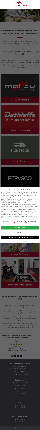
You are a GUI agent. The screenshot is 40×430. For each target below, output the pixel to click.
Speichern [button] (20, 233)
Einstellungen (5, 218)
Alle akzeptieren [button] (20, 228)
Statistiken (18, 221)
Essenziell (6, 221)
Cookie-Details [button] (11, 241)
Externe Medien (31, 221)
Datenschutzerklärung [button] (21, 241)
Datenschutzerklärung (7, 216)
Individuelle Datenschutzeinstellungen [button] (20, 237)
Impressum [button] (29, 241)
